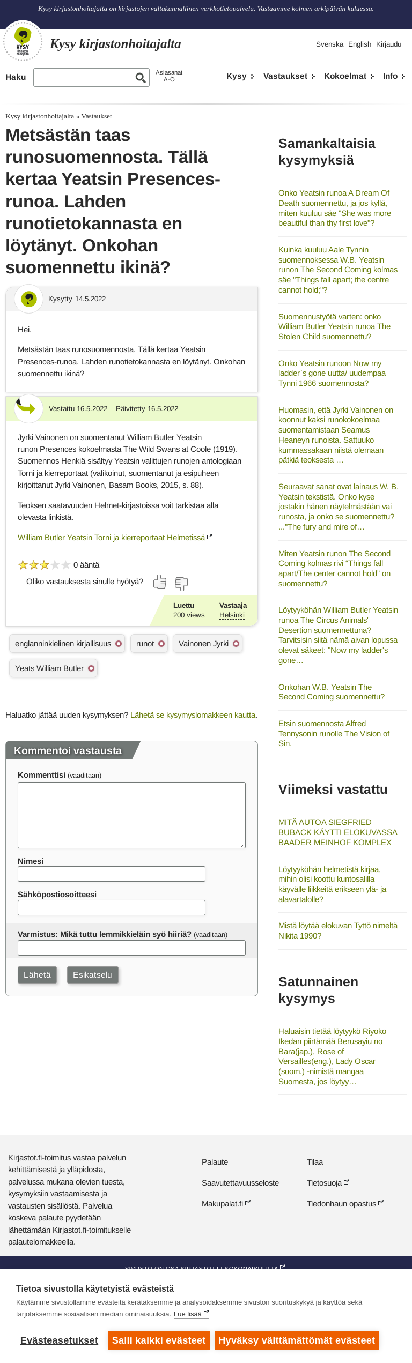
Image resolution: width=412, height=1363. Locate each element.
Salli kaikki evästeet (159, 1340)
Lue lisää (188, 1314)
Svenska (329, 44)
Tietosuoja (324, 1182)
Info (390, 75)
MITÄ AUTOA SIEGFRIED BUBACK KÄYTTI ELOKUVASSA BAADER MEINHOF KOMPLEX (337, 831)
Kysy (236, 75)
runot (145, 643)
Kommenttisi (41, 774)
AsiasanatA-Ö (169, 76)
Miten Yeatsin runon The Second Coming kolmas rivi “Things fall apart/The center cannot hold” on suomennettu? (334, 568)
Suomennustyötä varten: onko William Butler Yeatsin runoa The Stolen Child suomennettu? (334, 326)
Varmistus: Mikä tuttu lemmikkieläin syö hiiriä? (105, 934)
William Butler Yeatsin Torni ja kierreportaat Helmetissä (111, 537)
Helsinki (232, 615)
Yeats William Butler (49, 668)
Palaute (215, 1161)
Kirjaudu (388, 44)
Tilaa (315, 1161)
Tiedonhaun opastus (341, 1203)
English (359, 44)
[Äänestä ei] (181, 584)
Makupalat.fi (222, 1203)
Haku (15, 76)
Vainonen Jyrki (204, 643)
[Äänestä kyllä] (160, 582)
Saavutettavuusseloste (240, 1182)
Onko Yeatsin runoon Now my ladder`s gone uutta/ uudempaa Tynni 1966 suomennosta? (332, 373)
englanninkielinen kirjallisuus (63, 643)
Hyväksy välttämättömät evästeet (297, 1340)
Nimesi (30, 861)
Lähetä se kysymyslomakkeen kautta (192, 714)
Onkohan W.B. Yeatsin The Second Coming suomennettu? (331, 692)
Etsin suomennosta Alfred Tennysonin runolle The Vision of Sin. (333, 733)
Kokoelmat (345, 75)
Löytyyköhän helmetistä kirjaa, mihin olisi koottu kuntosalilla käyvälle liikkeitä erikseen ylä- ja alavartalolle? (332, 884)
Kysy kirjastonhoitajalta (39, 116)
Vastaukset (285, 75)
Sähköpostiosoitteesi (57, 894)
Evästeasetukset (59, 1340)
